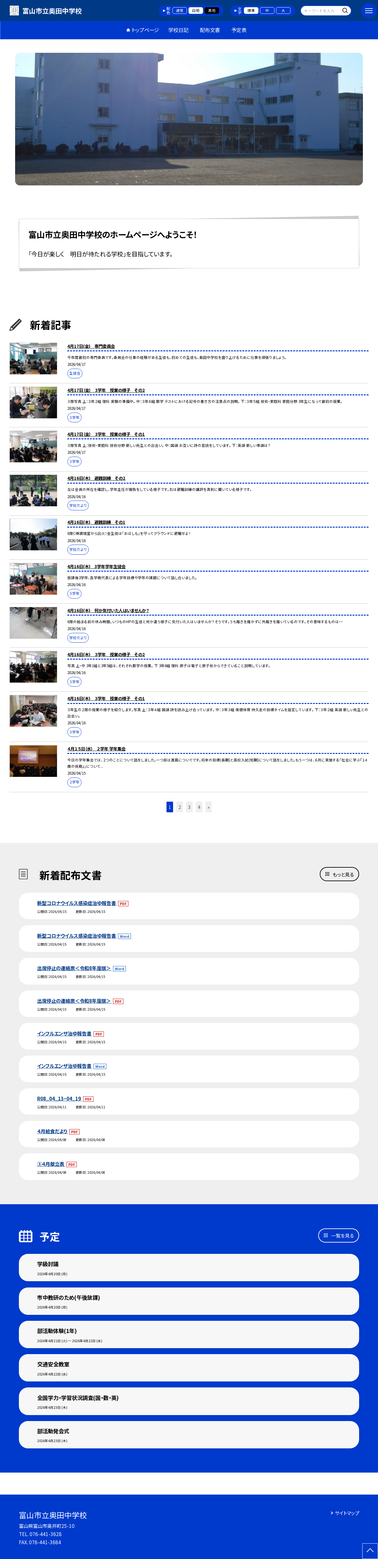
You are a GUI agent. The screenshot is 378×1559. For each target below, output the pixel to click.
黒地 (212, 10)
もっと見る (343, 874)
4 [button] (199, 807)
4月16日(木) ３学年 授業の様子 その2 (106, 654)
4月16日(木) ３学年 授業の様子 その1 (106, 698)
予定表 (238, 30)
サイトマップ (347, 1512)
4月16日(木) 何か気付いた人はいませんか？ (108, 610)
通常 (179, 10)
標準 (251, 10)
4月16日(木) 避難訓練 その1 (96, 522)
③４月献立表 (51, 1163)
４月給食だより (52, 1131)
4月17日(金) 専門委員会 (91, 346)
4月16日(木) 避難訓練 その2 (96, 478)
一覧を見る (342, 1235)
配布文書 (210, 30)
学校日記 (178, 30)
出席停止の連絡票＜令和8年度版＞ (74, 967)
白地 (196, 10)
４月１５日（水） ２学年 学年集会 (96, 748)
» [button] (209, 807)
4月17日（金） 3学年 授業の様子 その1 (106, 434)
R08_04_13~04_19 (59, 1098)
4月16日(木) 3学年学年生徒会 (96, 566)
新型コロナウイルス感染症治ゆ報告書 (77, 902)
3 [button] (189, 807)
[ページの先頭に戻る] (370, 1551)
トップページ (145, 30)
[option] (189, 119)
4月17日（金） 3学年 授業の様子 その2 (106, 390)
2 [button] (179, 807)
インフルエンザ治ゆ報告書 (64, 1033)
